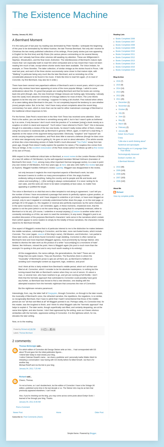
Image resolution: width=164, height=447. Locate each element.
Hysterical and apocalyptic (128, 145)
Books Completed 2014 (125, 64)
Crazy (120, 138)
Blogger (93, 433)
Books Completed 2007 (125, 42)
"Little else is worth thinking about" (132, 141)
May (120, 120)
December (123, 102)
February (122, 127)
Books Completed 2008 (125, 45)
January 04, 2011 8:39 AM (30, 402)
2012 (118, 95)
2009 (118, 170)
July (120, 113)
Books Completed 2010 (125, 51)
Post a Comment (23, 407)
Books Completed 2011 (125, 54)
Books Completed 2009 (125, 48)
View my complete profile (123, 196)
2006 (118, 181)
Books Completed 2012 (125, 57)
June (120, 117)
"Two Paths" (81, 142)
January (122, 131)
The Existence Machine (60, 15)
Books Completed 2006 (125, 39)
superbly (59, 168)
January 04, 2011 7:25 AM (30, 369)
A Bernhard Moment (126, 161)
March (121, 124)
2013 (118, 92)
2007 (118, 178)
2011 (118, 99)
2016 (118, 81)
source (41, 234)
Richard (22, 377)
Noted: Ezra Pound (125, 134)
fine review (98, 148)
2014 (118, 88)
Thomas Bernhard (25, 333)
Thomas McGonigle (27, 346)
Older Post (99, 412)
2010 (118, 167)
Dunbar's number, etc (126, 158)
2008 (118, 174)
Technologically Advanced (128, 154)
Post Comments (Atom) (33, 417)
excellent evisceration (42, 148)
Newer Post (18, 412)
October (122, 109)
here (64, 165)
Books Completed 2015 (125, 67)
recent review (70, 156)
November (123, 106)
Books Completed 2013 (125, 61)
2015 (118, 85)
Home (58, 412)
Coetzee (76, 211)
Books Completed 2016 (125, 70)
